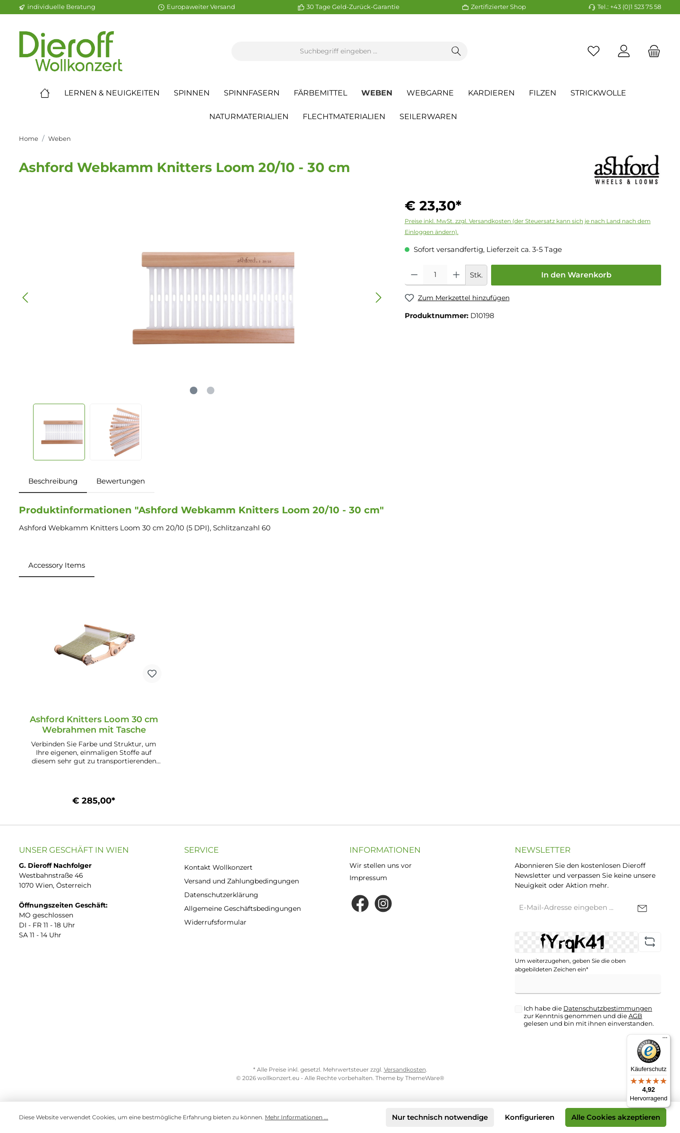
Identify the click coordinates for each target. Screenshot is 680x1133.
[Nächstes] (378, 297)
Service (201, 850)
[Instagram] (383, 903)
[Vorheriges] (26, 297)
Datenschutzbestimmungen (607, 1008)
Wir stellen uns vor (380, 865)
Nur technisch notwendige (440, 1117)
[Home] (52, 93)
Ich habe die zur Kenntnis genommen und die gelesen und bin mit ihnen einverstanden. (589, 1015)
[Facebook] (360, 903)
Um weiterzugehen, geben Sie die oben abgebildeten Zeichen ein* (570, 965)
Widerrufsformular (215, 922)
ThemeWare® (424, 1077)
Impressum (368, 878)
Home (28, 138)
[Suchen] (456, 51)
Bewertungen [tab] (120, 480)
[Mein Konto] (624, 51)
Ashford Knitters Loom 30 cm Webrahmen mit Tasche (94, 724)
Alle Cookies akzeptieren (615, 1117)
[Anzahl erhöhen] (456, 275)
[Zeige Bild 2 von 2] (210, 390)
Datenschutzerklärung (221, 895)
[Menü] (665, 1040)
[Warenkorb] (651, 51)
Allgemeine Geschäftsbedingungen (242, 908)
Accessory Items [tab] (56, 565)
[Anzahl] (435, 275)
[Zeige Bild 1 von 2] (193, 390)
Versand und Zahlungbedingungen (241, 881)
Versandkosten (405, 1069)
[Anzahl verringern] (414, 275)
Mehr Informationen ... (296, 1117)
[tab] (53, 481)
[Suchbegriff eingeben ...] (338, 51)
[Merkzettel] (593, 51)
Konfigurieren (529, 1117)
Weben (59, 138)
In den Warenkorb (576, 274)
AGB (635, 1016)
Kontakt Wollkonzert (218, 867)
